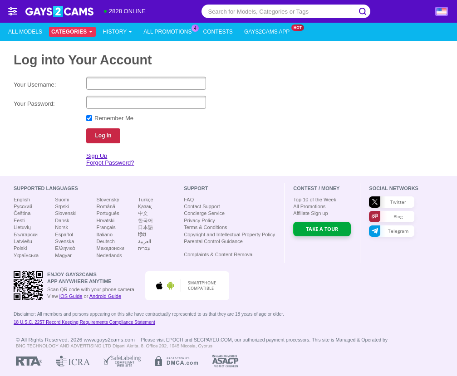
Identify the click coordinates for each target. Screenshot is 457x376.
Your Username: (35, 84)
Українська (26, 255)
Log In (103, 135)
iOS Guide (71, 296)
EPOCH (174, 339)
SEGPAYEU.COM (213, 339)
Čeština (22, 213)
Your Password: (34, 103)
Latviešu (23, 241)
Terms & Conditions (205, 227)
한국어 (145, 220)
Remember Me (113, 118)
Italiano (105, 234)
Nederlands (109, 255)
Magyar (63, 255)
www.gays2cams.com (109, 339)
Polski (20, 248)
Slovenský (108, 199)
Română (106, 206)
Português (108, 213)
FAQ (189, 199)
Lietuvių (22, 227)
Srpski (62, 206)
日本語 (145, 227)
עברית (144, 248)
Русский (23, 206)
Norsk (61, 227)
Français (106, 227)
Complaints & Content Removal (218, 254)
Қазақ (145, 206)
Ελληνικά (65, 248)
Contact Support (202, 206)
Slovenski (65, 213)
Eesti (19, 220)
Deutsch (106, 241)
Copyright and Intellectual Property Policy (229, 234)
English (22, 199)
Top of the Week (314, 199)
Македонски (110, 248)
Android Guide (105, 296)
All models (25, 32)
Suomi (62, 199)
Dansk (62, 220)
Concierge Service (204, 213)
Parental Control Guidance (213, 241)
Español (64, 234)
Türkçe (145, 199)
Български (26, 234)
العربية (144, 241)
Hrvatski (106, 220)
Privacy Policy (199, 220)
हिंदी (142, 234)
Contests (218, 32)
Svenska (64, 241)
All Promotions (169, 31)
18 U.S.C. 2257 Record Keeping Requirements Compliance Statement (84, 322)
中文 (143, 213)
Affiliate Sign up (310, 213)
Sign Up (96, 155)
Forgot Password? (110, 162)
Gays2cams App (269, 31)
